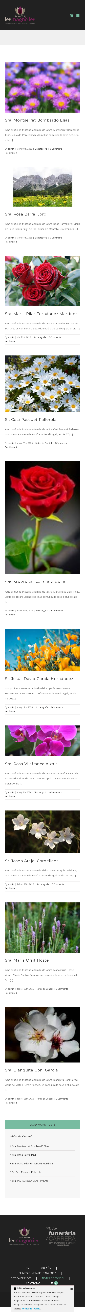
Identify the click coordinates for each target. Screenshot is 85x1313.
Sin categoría (41, 148)
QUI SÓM (46, 1268)
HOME (27, 1268)
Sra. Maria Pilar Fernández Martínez (41, 313)
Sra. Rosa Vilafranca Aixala (31, 763)
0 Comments (56, 148)
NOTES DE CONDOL (53, 1278)
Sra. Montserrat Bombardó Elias (37, 120)
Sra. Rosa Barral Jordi (26, 214)
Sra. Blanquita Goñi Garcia (31, 1070)
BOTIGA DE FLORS (21, 1278)
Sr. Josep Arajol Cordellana (32, 860)
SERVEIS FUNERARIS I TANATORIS (37, 1273)
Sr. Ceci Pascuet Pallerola (31, 419)
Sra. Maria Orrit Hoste (27, 960)
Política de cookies (31, 1308)
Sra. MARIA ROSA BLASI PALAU (37, 582)
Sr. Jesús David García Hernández (39, 678)
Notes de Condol (43, 443)
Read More (10, 152)
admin (11, 148)
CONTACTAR (33, 1283)
